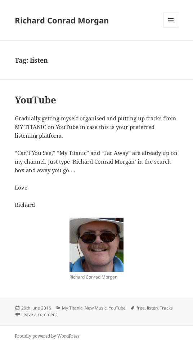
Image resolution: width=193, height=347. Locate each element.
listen (152, 308)
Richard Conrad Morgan (62, 20)
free (140, 308)
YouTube (35, 99)
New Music (96, 308)
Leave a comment (39, 314)
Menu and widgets (170, 27)
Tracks (166, 308)
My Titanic (72, 308)
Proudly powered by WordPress (47, 336)
